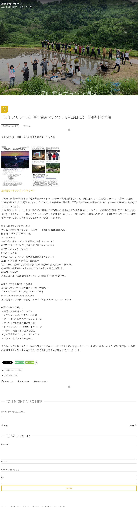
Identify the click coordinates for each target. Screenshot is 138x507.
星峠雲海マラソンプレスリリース (18, 191)
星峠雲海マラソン (11, 4)
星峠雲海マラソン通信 (10, 126)
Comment (4, 444)
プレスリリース (11, 375)
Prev (4, 425)
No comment (24, 381)
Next (133, 425)
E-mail (3, 470)
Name (3, 462)
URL (2, 478)
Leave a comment (41, 381)
